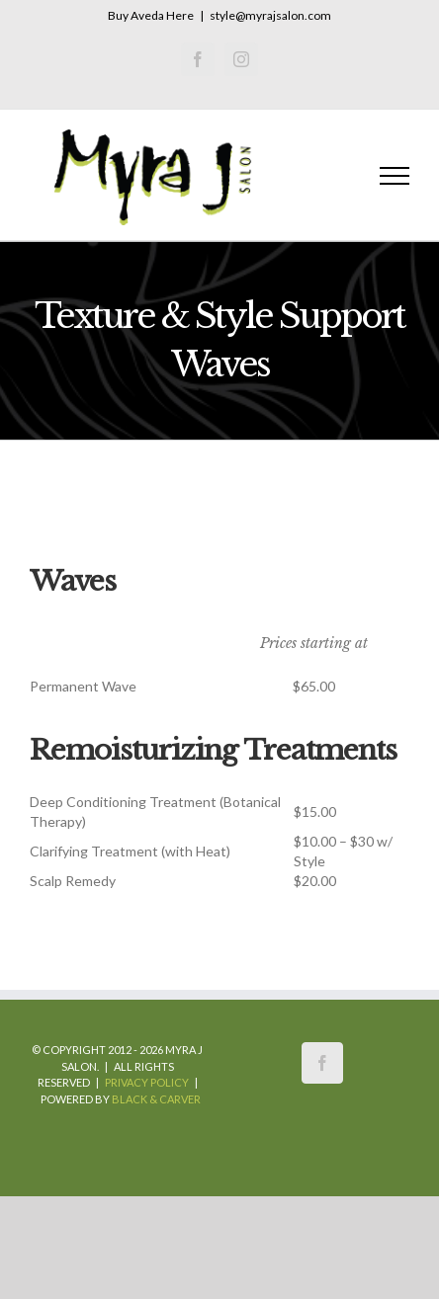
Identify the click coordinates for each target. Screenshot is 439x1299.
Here (180, 15)
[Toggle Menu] (395, 176)
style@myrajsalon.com (270, 15)
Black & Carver (156, 1099)
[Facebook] (322, 1063)
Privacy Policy (147, 1082)
